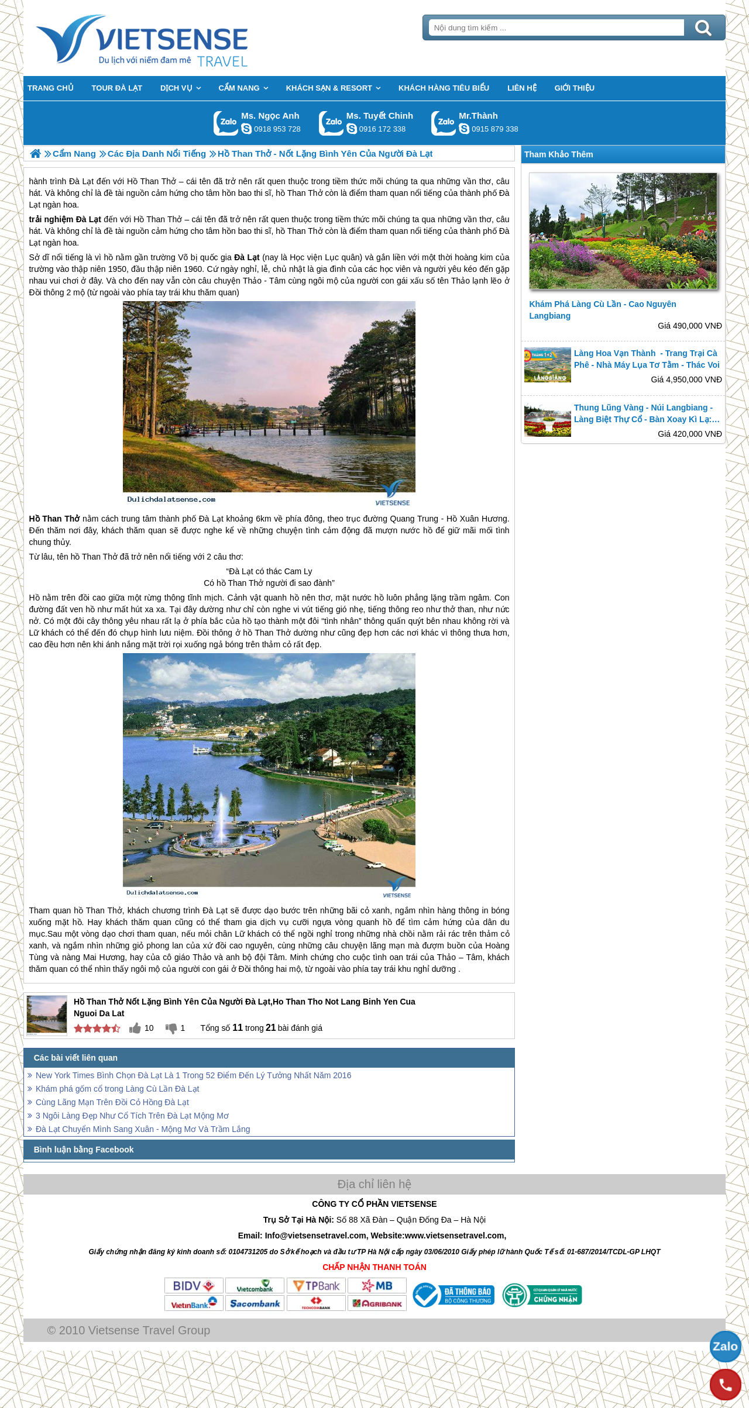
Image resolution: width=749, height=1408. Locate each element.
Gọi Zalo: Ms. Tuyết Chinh (331, 123)
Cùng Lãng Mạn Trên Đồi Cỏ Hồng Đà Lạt (112, 1102)
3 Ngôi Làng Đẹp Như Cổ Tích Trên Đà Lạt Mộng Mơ (132, 1115)
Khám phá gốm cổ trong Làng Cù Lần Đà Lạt (117, 1088)
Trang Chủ (170, 38)
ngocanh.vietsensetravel (246, 128)
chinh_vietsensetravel (352, 128)
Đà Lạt (88, 219)
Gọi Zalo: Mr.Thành (444, 123)
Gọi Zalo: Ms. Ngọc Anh (226, 123)
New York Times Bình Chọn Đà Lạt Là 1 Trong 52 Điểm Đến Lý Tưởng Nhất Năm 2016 (193, 1075)
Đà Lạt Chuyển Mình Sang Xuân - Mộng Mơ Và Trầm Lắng (143, 1129)
